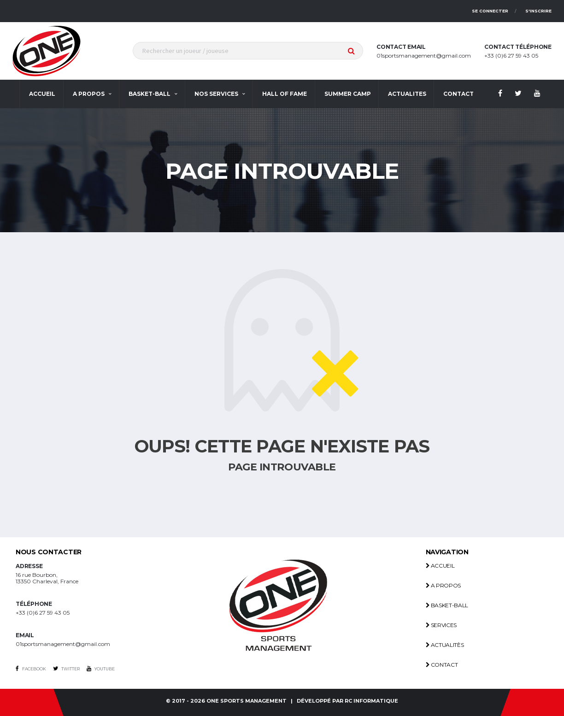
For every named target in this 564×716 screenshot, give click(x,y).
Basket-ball (149, 93)
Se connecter (490, 10)
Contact (442, 664)
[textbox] (248, 50)
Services (441, 625)
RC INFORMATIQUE (371, 701)
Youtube (101, 668)
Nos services (216, 93)
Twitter (66, 668)
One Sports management (246, 701)
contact (458, 93)
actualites (407, 93)
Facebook (31, 668)
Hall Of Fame (284, 93)
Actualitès (445, 644)
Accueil (42, 93)
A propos (89, 93)
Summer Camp (347, 93)
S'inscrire (538, 10)
